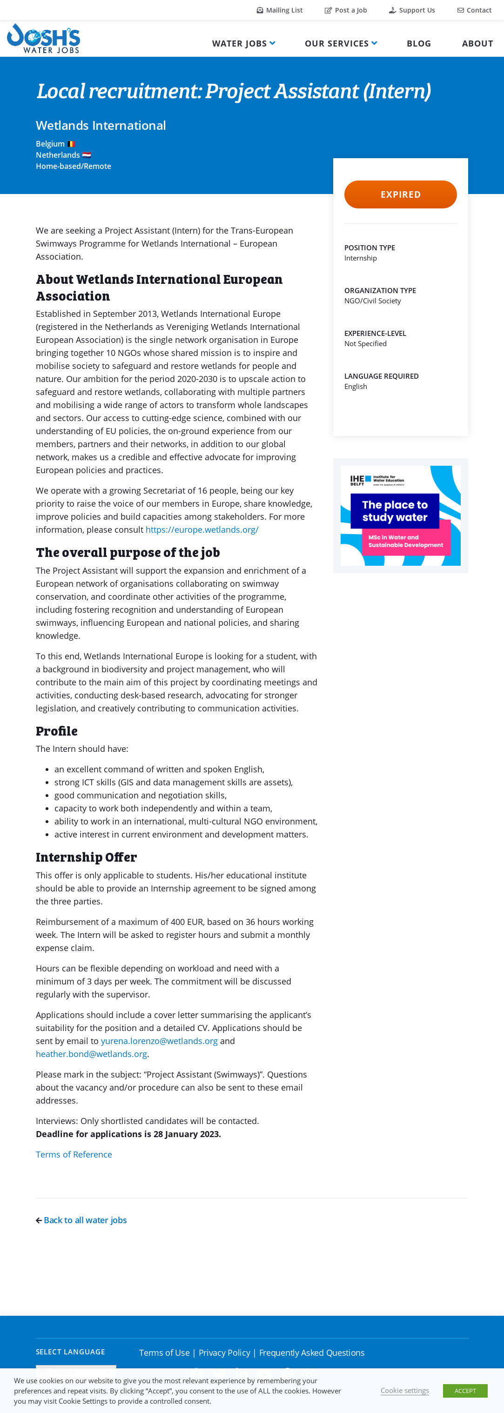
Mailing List (280, 10)
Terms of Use (164, 1352)
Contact (474, 10)
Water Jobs (239, 43)
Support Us (412, 10)
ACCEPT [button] (465, 1390)
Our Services (337, 43)
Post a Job (346, 10)
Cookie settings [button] (405, 1390)
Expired (401, 194)
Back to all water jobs (81, 1219)
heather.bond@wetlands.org (91, 1053)
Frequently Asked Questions (312, 1352)
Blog (419, 43)
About (477, 43)
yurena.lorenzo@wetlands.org (159, 1040)
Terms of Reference (74, 1154)
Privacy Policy (224, 1352)
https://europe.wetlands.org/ (203, 529)
